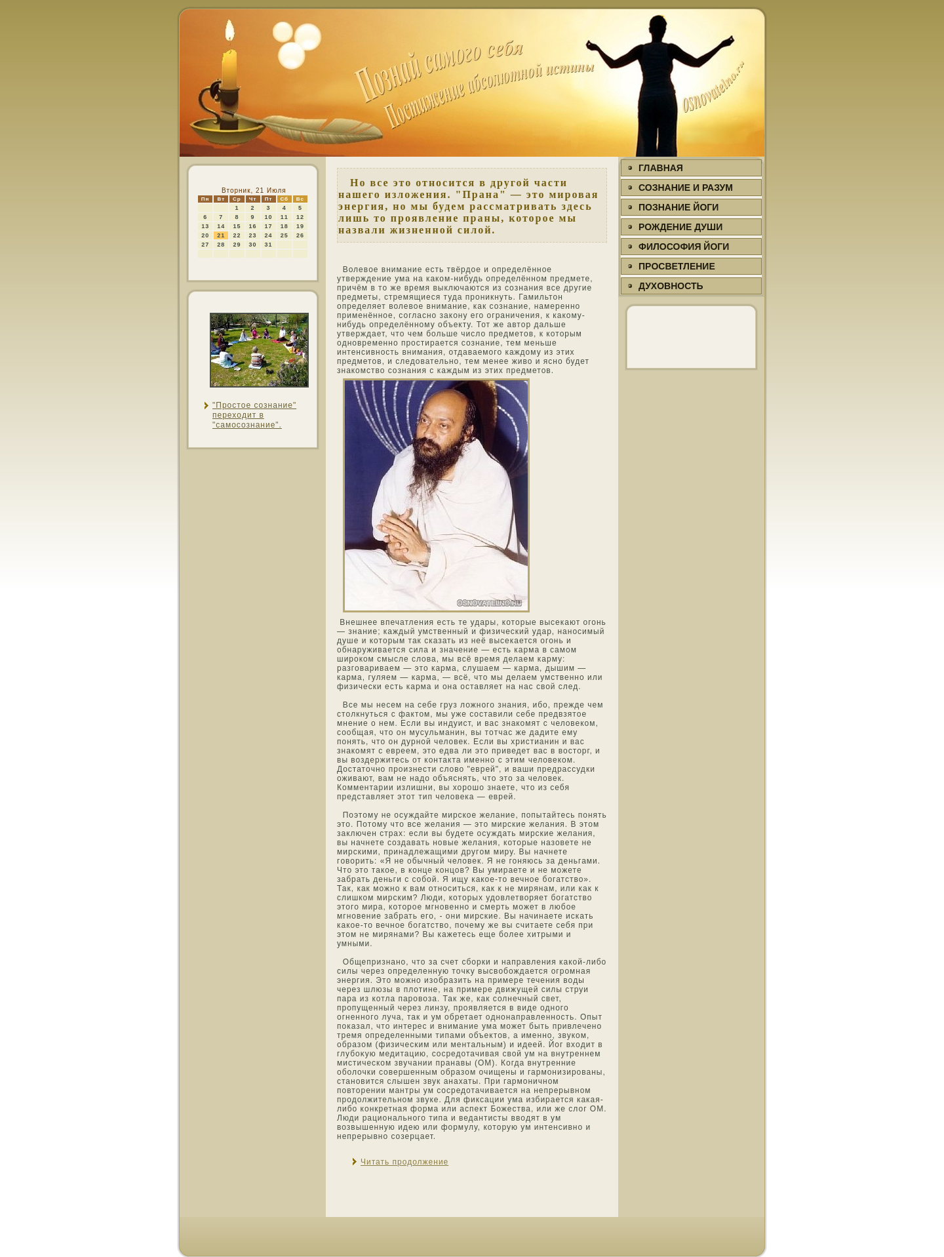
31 (269, 244)
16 (253, 226)
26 (300, 235)
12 (300, 217)
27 (205, 244)
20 (205, 235)
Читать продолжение (404, 1162)
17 (269, 226)
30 (253, 244)
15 (237, 226)
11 (284, 217)
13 (205, 226)
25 (284, 235)
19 (300, 226)
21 (221, 235)
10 (269, 217)
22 (237, 235)
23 (253, 235)
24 (269, 235)
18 (284, 226)
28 (221, 244)
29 (237, 244)
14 (221, 226)
